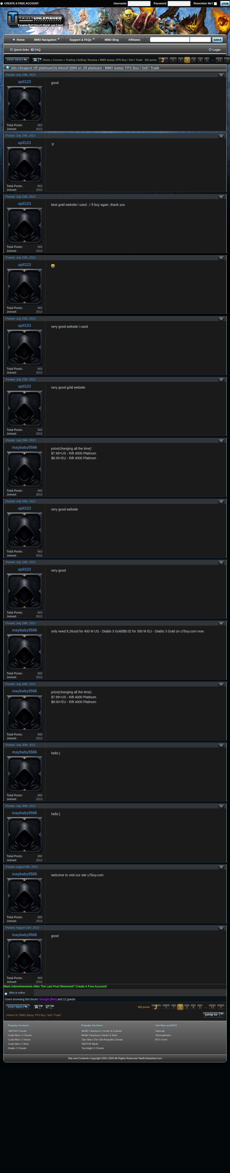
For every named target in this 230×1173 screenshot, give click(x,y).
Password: (172, 3)
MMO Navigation (45, 40)
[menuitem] (35, 50)
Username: (132, 3)
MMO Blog (112, 40)
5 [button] (207, 60)
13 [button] (219, 60)
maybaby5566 (24, 447)
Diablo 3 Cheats (17, 1048)
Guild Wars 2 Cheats (20, 1035)
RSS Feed (161, 1039)
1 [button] (180, 60)
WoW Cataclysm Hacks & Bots (99, 1035)
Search (217, 40)
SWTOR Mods (90, 1044)
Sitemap (160, 1031)
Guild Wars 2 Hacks (19, 1039)
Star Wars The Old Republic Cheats (102, 1039)
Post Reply (17, 59)
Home (18, 40)
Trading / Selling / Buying (81, 59)
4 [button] (200, 60)
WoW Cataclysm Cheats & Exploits (102, 1031)
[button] (163, 60)
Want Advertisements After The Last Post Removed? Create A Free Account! (55, 986)
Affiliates (134, 40)
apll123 (24, 82)
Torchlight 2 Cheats (93, 1048)
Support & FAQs (80, 40)
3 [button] (194, 60)
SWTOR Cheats (17, 1031)
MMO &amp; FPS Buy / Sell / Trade (121, 59)
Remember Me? (205, 3)
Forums (58, 59)
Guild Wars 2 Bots (18, 1044)
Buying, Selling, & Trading (167, 40)
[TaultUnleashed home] (39, 20)
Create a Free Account (21, 3)
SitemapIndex (163, 1035)
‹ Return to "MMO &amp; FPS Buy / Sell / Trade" (33, 1015)
